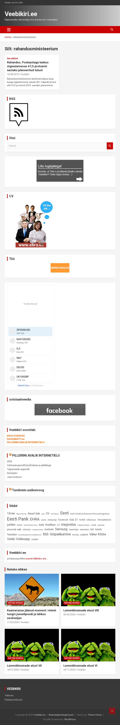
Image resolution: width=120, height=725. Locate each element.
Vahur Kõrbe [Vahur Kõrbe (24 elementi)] (97, 534)
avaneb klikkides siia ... (36, 558)
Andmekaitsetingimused (61, 714)
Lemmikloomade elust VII (24, 665)
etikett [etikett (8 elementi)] (43, 520)
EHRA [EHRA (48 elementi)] (35, 519)
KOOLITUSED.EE (16, 435)
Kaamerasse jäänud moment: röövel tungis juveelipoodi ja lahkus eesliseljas (31, 614)
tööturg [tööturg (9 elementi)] (75, 534)
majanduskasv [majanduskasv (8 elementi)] (83, 525)
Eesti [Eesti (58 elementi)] (64, 513)
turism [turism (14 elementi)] (98, 529)
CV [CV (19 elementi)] (47, 513)
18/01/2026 (13, 669)
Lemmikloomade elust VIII (81, 610)
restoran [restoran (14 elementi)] (49, 529)
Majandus (12, 58)
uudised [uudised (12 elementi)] (84, 534)
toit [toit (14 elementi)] (92, 529)
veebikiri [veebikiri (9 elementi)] (34, 539)
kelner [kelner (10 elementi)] (19, 525)
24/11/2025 (69, 669)
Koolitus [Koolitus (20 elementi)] (50, 524)
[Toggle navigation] (9, 29)
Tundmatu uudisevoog (28, 490)
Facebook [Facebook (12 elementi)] (63, 520)
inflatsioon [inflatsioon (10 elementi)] (91, 520)
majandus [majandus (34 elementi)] (68, 524)
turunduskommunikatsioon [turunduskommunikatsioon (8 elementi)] (29, 535)
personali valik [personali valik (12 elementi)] (14, 529)
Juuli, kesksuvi (14, 477)
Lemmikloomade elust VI (80, 665)
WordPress (70, 719)
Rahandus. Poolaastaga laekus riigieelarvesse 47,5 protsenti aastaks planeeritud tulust (27, 66)
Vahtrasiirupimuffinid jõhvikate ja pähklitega (29, 465)
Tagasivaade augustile (18, 469)
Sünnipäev (12, 473)
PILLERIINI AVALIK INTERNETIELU (26, 442)
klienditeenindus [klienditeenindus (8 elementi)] (31, 525)
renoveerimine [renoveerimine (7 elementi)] (37, 530)
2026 (9, 461)
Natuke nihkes (17, 569)
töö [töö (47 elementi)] (45, 534)
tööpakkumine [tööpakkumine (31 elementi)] (60, 534)
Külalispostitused (13, 699)
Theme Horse (95, 714)
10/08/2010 (13, 74)
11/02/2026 (13, 622)
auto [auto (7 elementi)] (43, 514)
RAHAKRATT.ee (16, 439)
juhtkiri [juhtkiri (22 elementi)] (11, 524)
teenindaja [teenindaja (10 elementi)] (73, 529)
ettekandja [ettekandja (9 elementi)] (52, 520)
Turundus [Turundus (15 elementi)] (12, 534)
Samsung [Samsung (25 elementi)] (61, 529)
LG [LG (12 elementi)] (58, 525)
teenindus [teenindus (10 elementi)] (84, 529)
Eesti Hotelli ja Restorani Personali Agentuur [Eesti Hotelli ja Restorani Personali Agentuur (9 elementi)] (89, 514)
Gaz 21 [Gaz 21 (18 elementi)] (74, 519)
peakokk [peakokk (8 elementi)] (101, 525)
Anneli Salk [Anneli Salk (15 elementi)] (34, 513)
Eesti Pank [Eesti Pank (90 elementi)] (17, 519)
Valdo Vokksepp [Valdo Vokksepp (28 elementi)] (18, 539)
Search (110, 145)
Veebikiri (25, 74)
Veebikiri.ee (21, 14)
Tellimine (9, 695)
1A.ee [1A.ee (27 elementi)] (11, 513)
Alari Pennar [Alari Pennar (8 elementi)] (21, 514)
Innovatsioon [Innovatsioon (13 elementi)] (104, 519)
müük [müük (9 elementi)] (93, 525)
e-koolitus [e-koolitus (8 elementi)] (55, 514)
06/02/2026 (69, 614)
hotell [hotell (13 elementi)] (82, 519)
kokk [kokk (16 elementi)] (41, 524)
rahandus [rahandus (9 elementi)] (27, 529)
